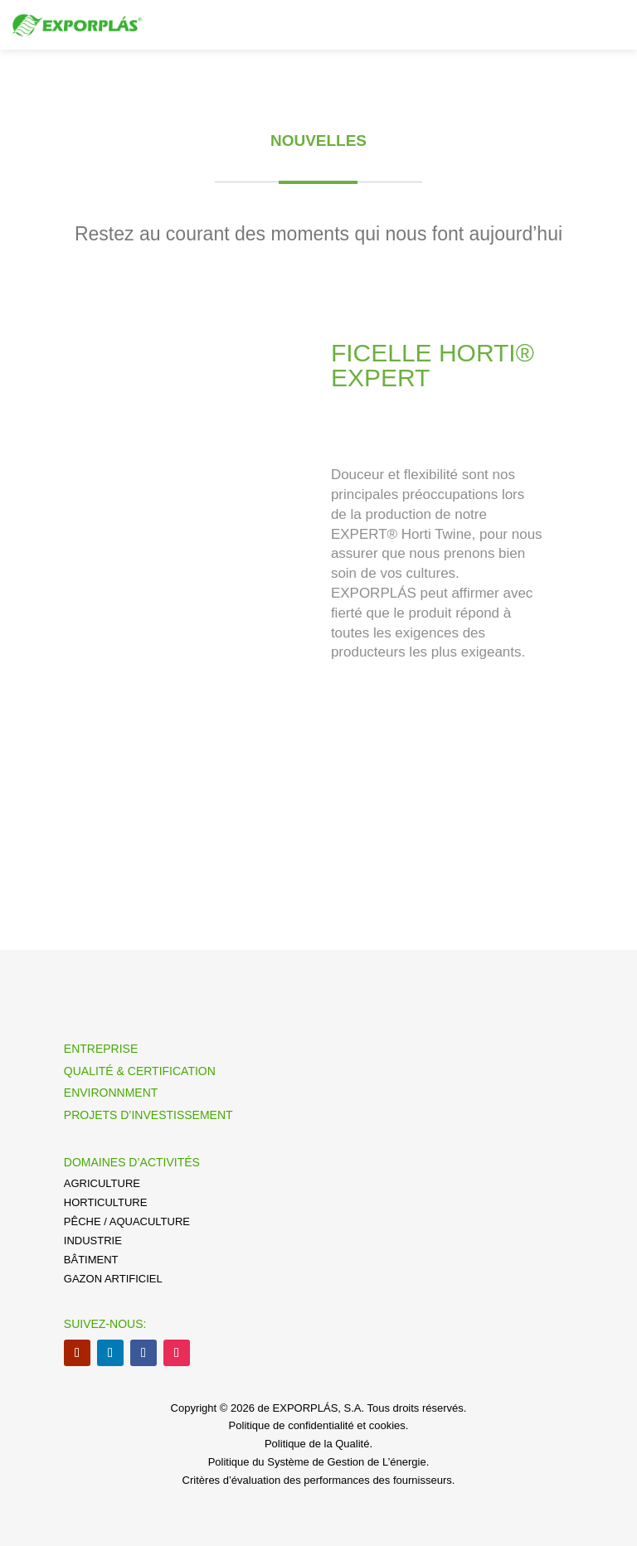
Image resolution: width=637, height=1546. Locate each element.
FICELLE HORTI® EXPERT (432, 365)
